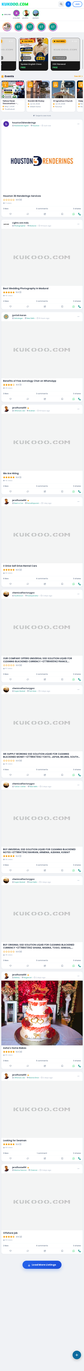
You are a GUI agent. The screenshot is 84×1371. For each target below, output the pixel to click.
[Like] (10, 307)
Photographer (19, 319)
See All (78, 170)
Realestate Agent (21, 219)
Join (77, 4)
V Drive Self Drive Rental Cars (20, 659)
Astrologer (18, 412)
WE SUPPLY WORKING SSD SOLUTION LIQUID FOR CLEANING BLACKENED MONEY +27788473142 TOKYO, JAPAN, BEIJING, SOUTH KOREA (40, 849)
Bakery (17, 1071)
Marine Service (20, 1264)
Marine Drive (34, 1171)
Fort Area (32, 785)
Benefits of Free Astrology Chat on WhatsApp (29, 474)
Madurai (32, 319)
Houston (35, 219)
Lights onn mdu (20, 316)
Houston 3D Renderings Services (22, 289)
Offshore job (10, 1326)
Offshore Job (19, 504)
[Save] (62, 307)
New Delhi (31, 412)
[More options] (78, 217)
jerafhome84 (20, 501)
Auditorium (18, 689)
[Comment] (28, 307)
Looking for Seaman (14, 1234)
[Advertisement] (42, 81)
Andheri (32, 504)
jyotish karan (19, 409)
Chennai (33, 1264)
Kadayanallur (32, 689)
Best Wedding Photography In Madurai (25, 382)
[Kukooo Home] (15, 4)
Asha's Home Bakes (14, 1141)
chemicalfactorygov (23, 686)
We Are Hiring (11, 567)
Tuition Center (20, 880)
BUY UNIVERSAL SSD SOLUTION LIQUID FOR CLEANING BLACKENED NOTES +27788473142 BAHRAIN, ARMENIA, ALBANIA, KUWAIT (39, 945)
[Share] (45, 307)
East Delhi (33, 976)
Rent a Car (18, 597)
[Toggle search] (61, 4)
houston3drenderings (24, 216)
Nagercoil (27, 1071)
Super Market (19, 785)
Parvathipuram (33, 597)
